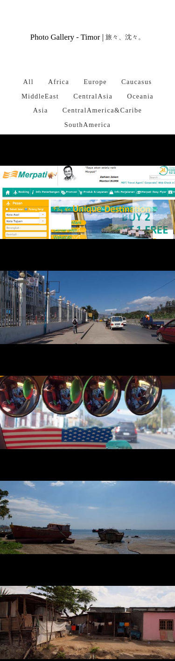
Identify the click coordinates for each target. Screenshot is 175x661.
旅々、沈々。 (125, 37)
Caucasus (136, 81)
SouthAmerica (87, 124)
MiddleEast (40, 96)
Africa (58, 81)
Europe (95, 81)
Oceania (140, 96)
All (28, 81)
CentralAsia (92, 96)
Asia (40, 110)
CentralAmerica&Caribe (102, 110)
